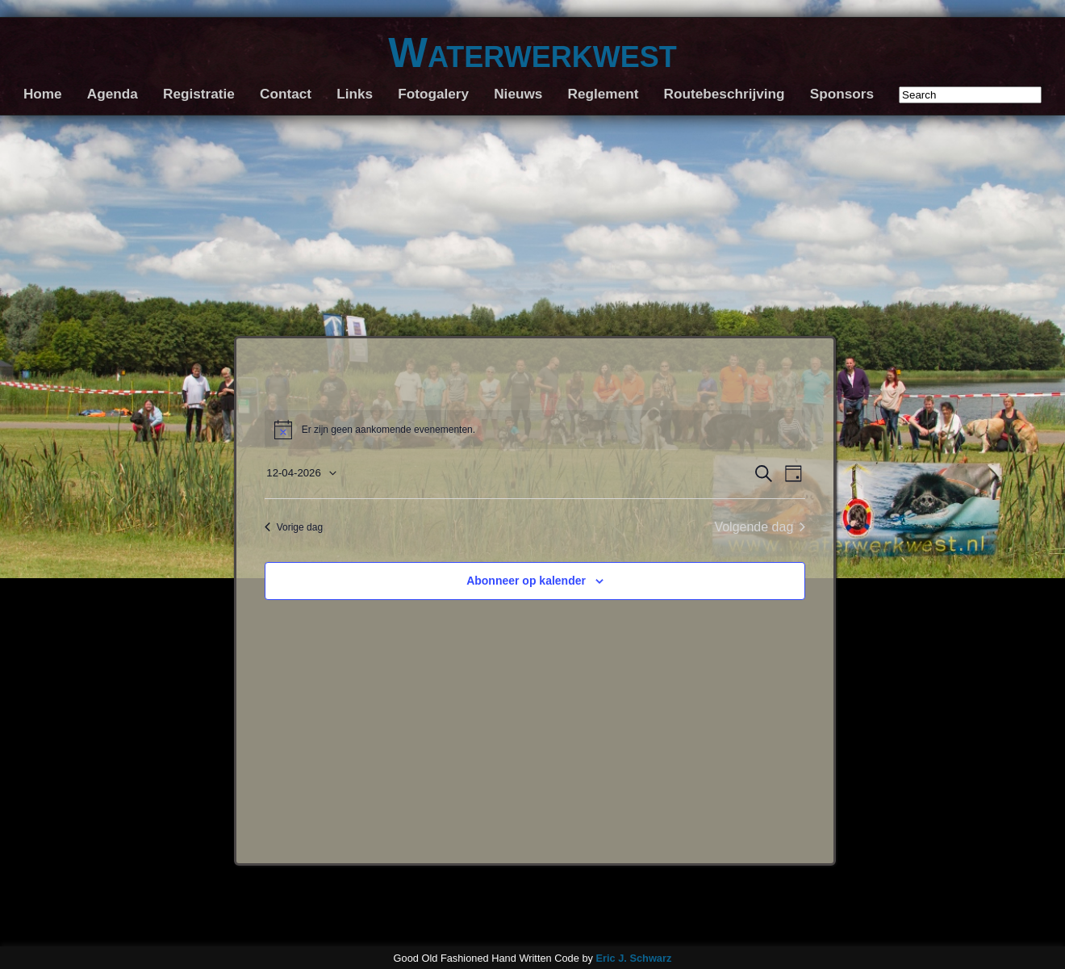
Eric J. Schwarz (633, 958)
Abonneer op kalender (526, 580)
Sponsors (842, 94)
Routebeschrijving (724, 94)
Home (42, 94)
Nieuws (518, 94)
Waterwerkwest (532, 52)
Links (354, 94)
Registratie (199, 94)
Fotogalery (433, 94)
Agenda (112, 94)
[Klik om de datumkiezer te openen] (301, 473)
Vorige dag (294, 527)
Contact (285, 94)
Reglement (603, 94)
